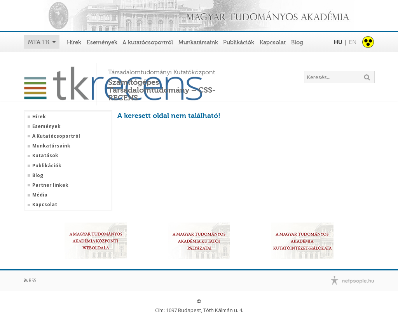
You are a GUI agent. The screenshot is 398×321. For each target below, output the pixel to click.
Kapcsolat (273, 42)
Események (102, 42)
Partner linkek (50, 185)
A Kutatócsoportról (56, 136)
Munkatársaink (198, 42)
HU (338, 42)
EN (352, 42)
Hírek (74, 42)
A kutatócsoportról (147, 42)
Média (39, 195)
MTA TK (38, 42)
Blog (297, 42)
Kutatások (45, 155)
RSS (30, 280)
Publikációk (238, 42)
